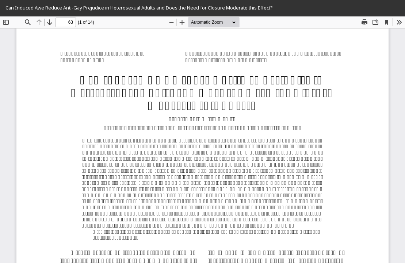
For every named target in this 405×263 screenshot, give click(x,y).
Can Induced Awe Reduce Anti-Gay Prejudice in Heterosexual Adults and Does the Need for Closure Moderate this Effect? (139, 7)
